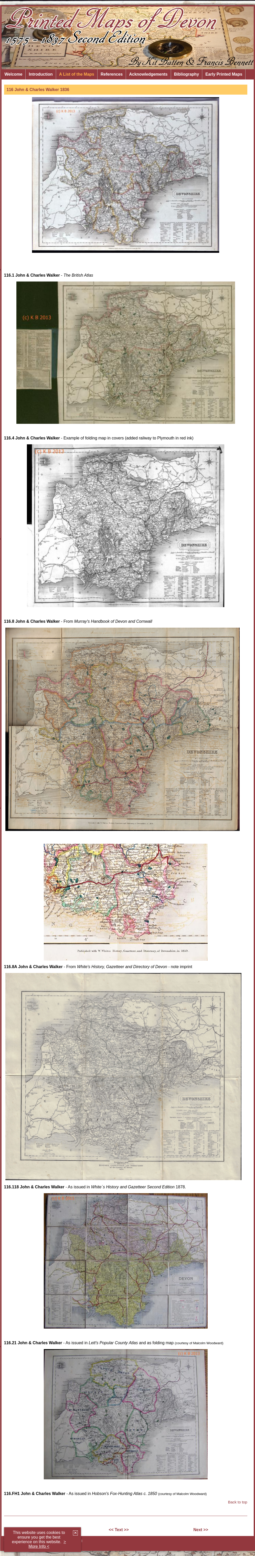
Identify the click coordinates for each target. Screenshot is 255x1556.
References (112, 74)
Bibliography (186, 74)
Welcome (14, 74)
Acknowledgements (148, 74)
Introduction (40, 74)
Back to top (237, 1502)
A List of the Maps (76, 74)
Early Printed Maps (223, 74)
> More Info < (47, 1544)
